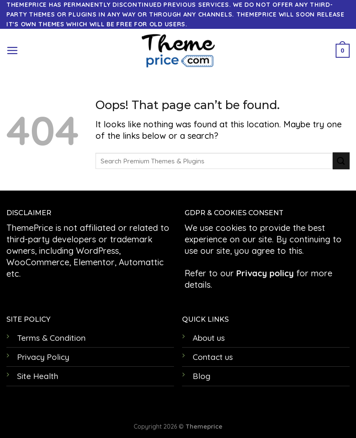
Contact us (213, 357)
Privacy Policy (43, 357)
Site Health (37, 376)
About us (209, 338)
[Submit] (341, 160)
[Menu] (12, 50)
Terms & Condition (51, 338)
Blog (201, 376)
